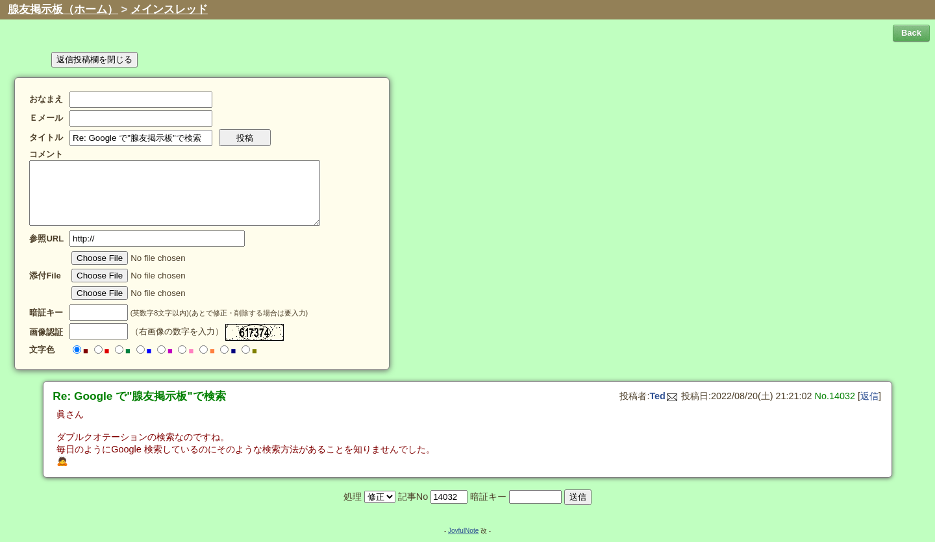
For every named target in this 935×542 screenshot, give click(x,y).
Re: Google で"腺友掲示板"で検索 (139, 395)
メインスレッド (169, 9)
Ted (663, 396)
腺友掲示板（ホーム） (63, 9)
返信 (869, 396)
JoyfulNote (463, 530)
